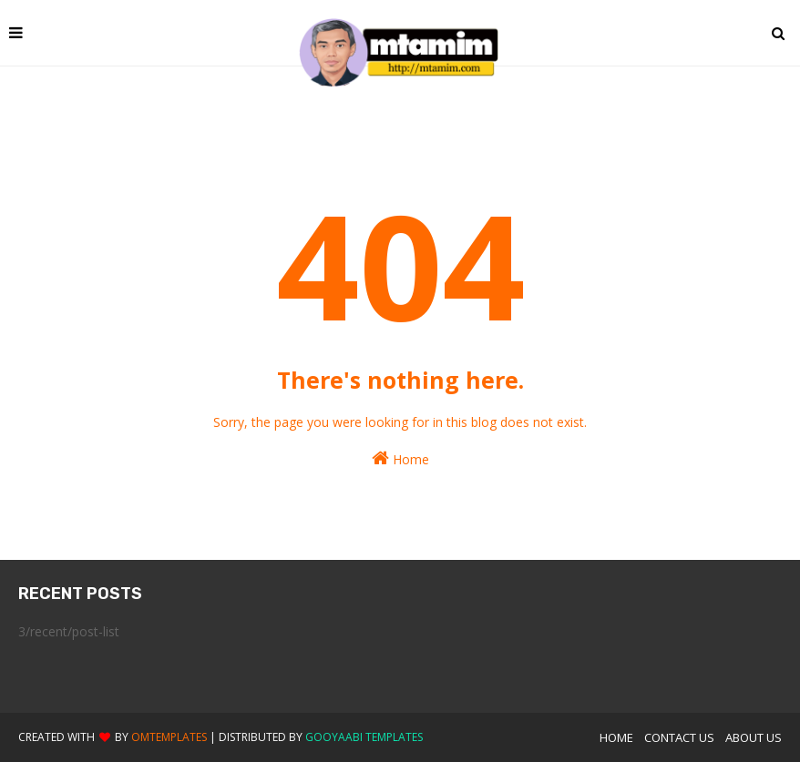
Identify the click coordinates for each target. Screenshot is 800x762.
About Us (753, 737)
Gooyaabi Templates (364, 737)
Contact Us (679, 737)
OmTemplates (169, 737)
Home (400, 458)
